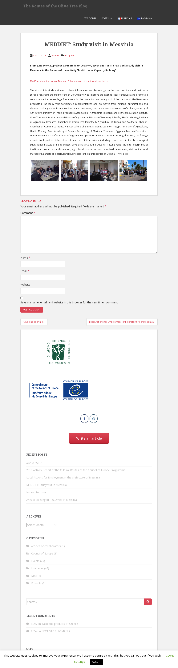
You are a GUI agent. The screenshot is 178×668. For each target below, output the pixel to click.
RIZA (34, 625)
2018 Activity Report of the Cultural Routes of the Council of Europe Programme (75, 471)
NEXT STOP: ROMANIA (56, 633)
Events (35, 562)
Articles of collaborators (46, 547)
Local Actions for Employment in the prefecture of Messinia (63, 479)
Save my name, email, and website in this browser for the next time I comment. (69, 304)
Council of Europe (42, 555)
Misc (34, 577)
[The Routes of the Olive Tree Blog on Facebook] (84, 420)
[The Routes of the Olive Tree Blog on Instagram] (94, 420)
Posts (105, 20)
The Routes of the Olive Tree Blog (55, 6)
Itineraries (37, 570)
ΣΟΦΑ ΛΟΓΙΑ (34, 464)
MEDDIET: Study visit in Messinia (46, 486)
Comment (27, 214)
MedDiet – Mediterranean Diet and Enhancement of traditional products (68, 82)
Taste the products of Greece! (60, 625)
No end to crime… (37, 494)
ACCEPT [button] (96, 661)
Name (25, 259)
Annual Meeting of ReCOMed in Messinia (51, 501)
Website (25, 286)
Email (24, 272)
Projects (70, 57)
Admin (55, 57)
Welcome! (90, 20)
